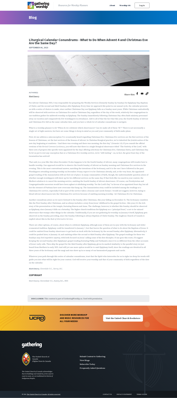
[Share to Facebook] (137, 94)
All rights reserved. (53, 394)
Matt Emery (34, 96)
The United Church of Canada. (37, 394)
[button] (147, 94)
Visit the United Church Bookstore (123, 318)
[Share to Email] (142, 94)
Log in (142, 5)
